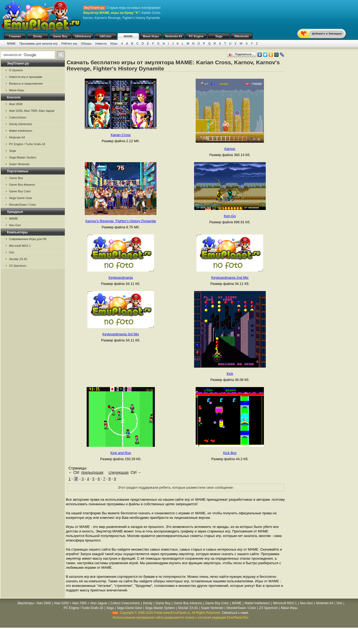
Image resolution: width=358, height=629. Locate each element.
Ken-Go (230, 216)
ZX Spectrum (17, 265)
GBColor (105, 36)
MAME (128, 36)
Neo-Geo (15, 225)
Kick (230, 374)
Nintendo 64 (173, 36)
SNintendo (241, 36)
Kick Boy (230, 453)
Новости (101, 43)
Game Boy (60, 36)
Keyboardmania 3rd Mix (120, 334)
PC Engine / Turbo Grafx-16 (27, 144)
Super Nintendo (19, 164)
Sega (218, 36)
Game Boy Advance (22, 184)
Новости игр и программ (25, 76)
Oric (11, 252)
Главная (15, 36)
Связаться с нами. (235, 613)
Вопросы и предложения (26, 83)
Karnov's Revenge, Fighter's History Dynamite (120, 221)
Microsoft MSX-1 (20, 245)
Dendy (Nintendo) (20, 124)
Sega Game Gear (20, 198)
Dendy (37, 36)
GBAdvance (83, 36)
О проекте (16, 70)
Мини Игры (151, 36)
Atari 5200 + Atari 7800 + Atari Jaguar (80, 603)
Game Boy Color (20, 191)
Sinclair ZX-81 (18, 259)
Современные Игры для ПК (27, 239)
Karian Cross (121, 135)
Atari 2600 (15, 104)
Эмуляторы (25, 603)
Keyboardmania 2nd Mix (229, 278)
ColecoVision (17, 117)
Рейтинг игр (69, 43)
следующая (118, 472)
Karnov (229, 149)
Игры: (114, 43)
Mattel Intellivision (20, 130)
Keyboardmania (120, 278)
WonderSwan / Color (22, 204)
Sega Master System (22, 157)
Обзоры (86, 43)
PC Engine (196, 36)
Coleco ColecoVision (125, 603)
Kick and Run (120, 453)
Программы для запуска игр (38, 43)
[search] (27, 55)
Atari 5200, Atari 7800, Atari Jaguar (32, 110)
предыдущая (92, 472)
